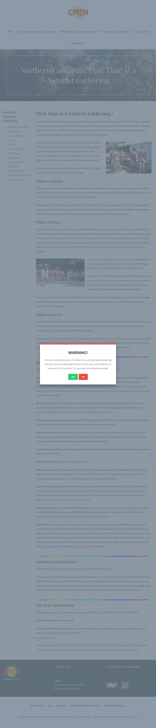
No (83, 376)
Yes (73, 376)
